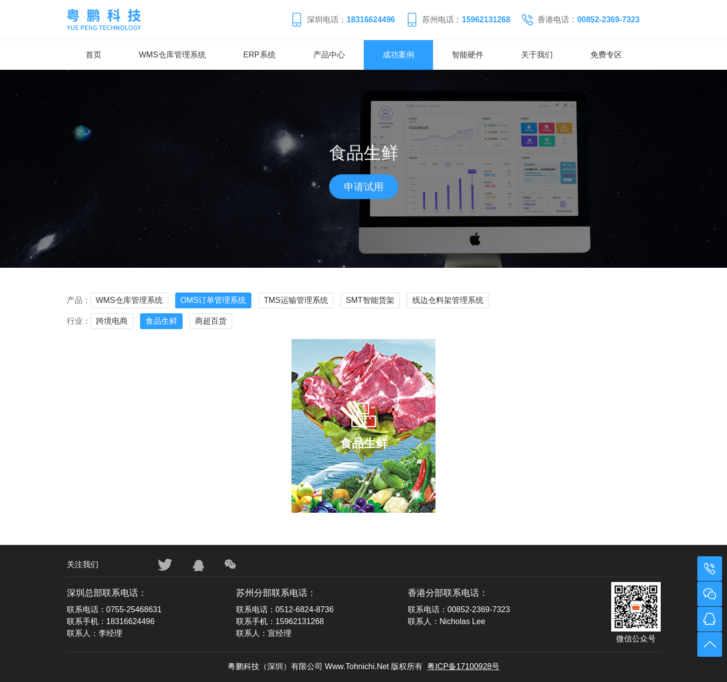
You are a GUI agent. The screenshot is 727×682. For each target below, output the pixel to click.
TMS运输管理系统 (296, 300)
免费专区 (606, 54)
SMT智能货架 (370, 300)
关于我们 (537, 54)
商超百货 (211, 321)
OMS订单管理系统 (213, 300)
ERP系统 (259, 54)
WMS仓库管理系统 (172, 54)
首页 (93, 54)
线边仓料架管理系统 (448, 300)
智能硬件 (468, 54)
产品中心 (329, 54)
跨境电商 (112, 321)
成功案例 (398, 54)
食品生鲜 (161, 321)
